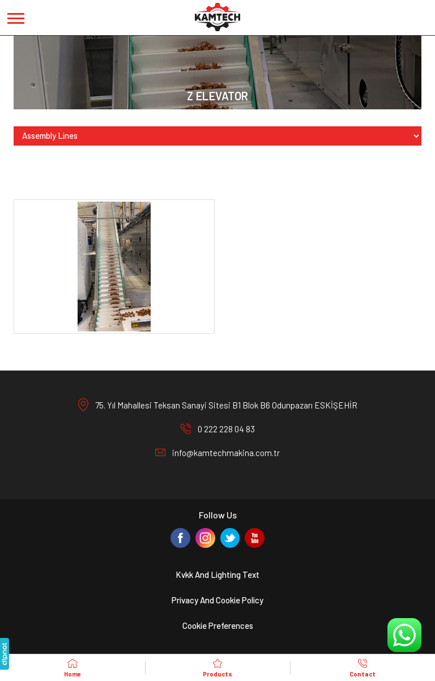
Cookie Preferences (217, 625)
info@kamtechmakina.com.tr (226, 453)
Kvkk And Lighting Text (217, 574)
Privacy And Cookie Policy (217, 600)
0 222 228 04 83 (226, 429)
